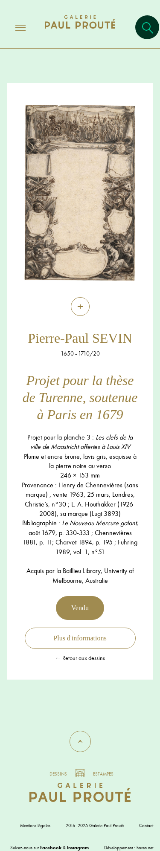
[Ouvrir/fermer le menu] (13, 27)
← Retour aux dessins (80, 658)
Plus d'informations (79, 638)
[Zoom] (80, 306)
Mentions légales (35, 825)
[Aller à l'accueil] (80, 30)
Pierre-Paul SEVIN (80, 338)
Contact (146, 825)
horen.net (145, 848)
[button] (80, 741)
